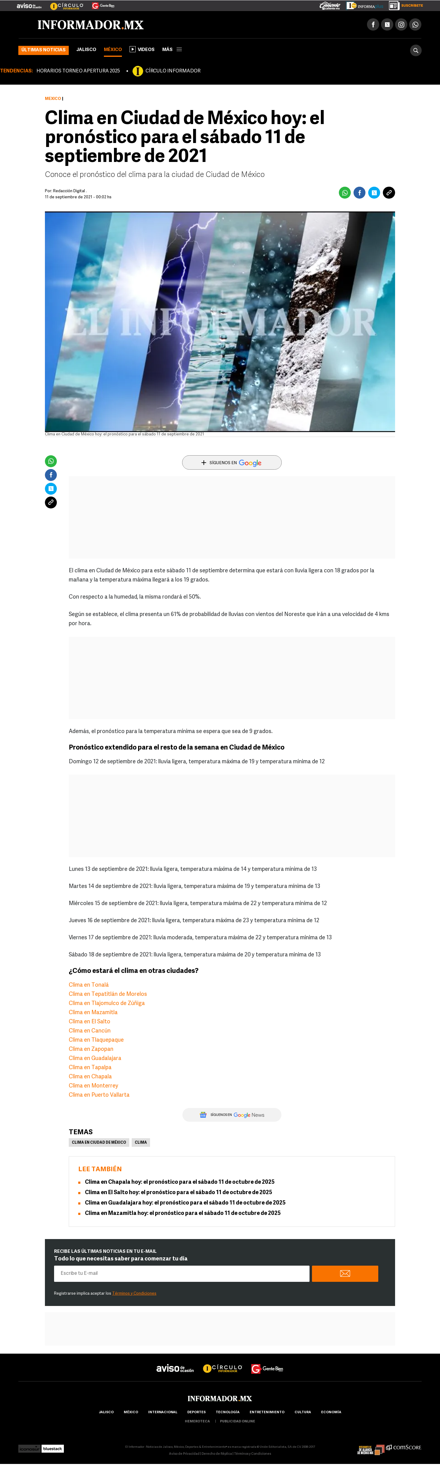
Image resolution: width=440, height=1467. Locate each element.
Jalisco (86, 50)
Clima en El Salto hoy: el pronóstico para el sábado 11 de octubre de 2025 (178, 1193)
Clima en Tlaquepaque (96, 1040)
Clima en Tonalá (89, 985)
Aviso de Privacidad (184, 1454)
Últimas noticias (43, 50)
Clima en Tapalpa (90, 1068)
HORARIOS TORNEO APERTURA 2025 (78, 71)
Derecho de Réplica (217, 1454)
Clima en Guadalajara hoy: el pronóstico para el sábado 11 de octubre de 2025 (185, 1203)
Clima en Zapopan (91, 1049)
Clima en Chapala (90, 1077)
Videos (142, 49)
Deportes (196, 1412)
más (172, 50)
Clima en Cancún (90, 1031)
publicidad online (237, 1421)
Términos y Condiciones (134, 1294)
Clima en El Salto (89, 1022)
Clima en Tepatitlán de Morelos (108, 994)
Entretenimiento (267, 1412)
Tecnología (228, 1412)
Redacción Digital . (70, 191)
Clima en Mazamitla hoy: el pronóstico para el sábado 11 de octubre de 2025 (183, 1213)
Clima (141, 1143)
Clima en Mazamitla (93, 1013)
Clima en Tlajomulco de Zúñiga (107, 1004)
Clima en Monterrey (93, 1086)
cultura (303, 1412)
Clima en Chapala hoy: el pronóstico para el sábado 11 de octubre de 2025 (180, 1182)
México (113, 50)
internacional (162, 1412)
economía (331, 1412)
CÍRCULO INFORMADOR (172, 71)
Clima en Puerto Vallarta (99, 1095)
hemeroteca (197, 1421)
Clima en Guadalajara (95, 1059)
